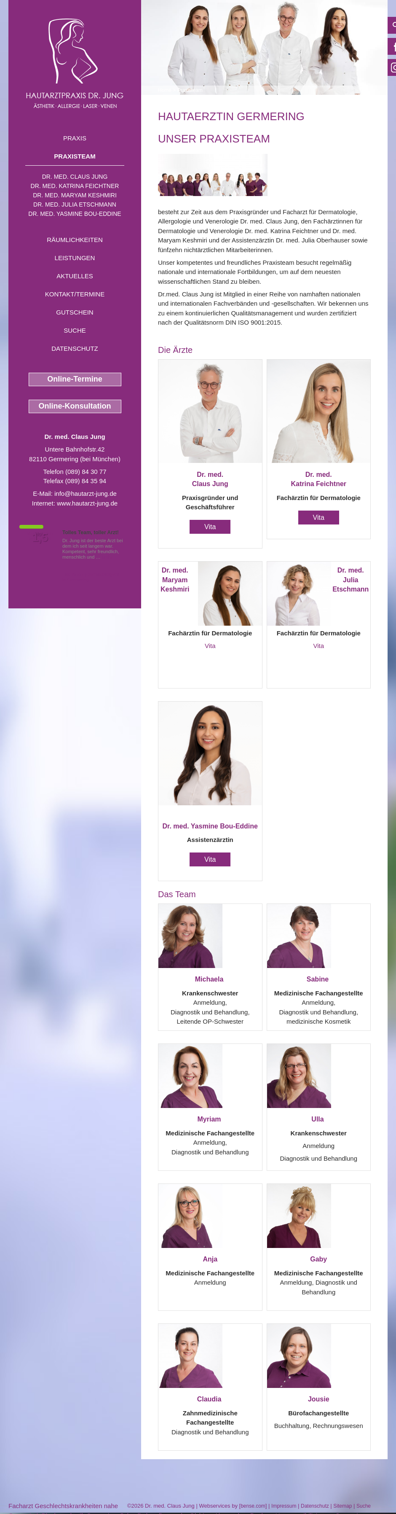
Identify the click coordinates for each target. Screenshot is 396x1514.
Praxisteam (74, 156)
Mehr (107, 556)
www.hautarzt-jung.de (87, 503)
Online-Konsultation (75, 406)
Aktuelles (74, 276)
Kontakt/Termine (74, 294)
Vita (210, 526)
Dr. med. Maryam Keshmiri (75, 195)
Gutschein (74, 312)
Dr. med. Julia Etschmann (74, 204)
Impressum (283, 1506)
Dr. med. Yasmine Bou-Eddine (74, 213)
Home (164, 90)
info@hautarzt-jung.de (85, 493)
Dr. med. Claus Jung (75, 176)
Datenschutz (74, 348)
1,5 (40, 537)
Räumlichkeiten (75, 239)
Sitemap (342, 1506)
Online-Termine (74, 379)
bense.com (253, 1506)
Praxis (74, 138)
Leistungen (75, 257)
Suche (75, 330)
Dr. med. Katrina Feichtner (75, 186)
